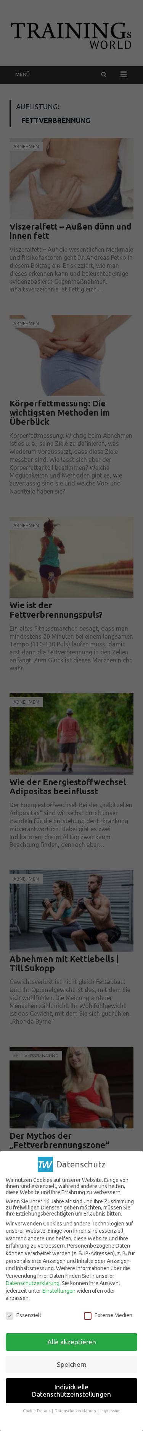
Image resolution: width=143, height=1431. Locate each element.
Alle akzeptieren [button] (71, 1341)
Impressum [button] (110, 1410)
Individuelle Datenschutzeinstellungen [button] (71, 1389)
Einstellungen (59, 1290)
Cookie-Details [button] (37, 1410)
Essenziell (23, 1314)
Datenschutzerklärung (32, 1282)
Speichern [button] (72, 1363)
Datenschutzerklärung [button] (76, 1410)
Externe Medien (108, 1314)
